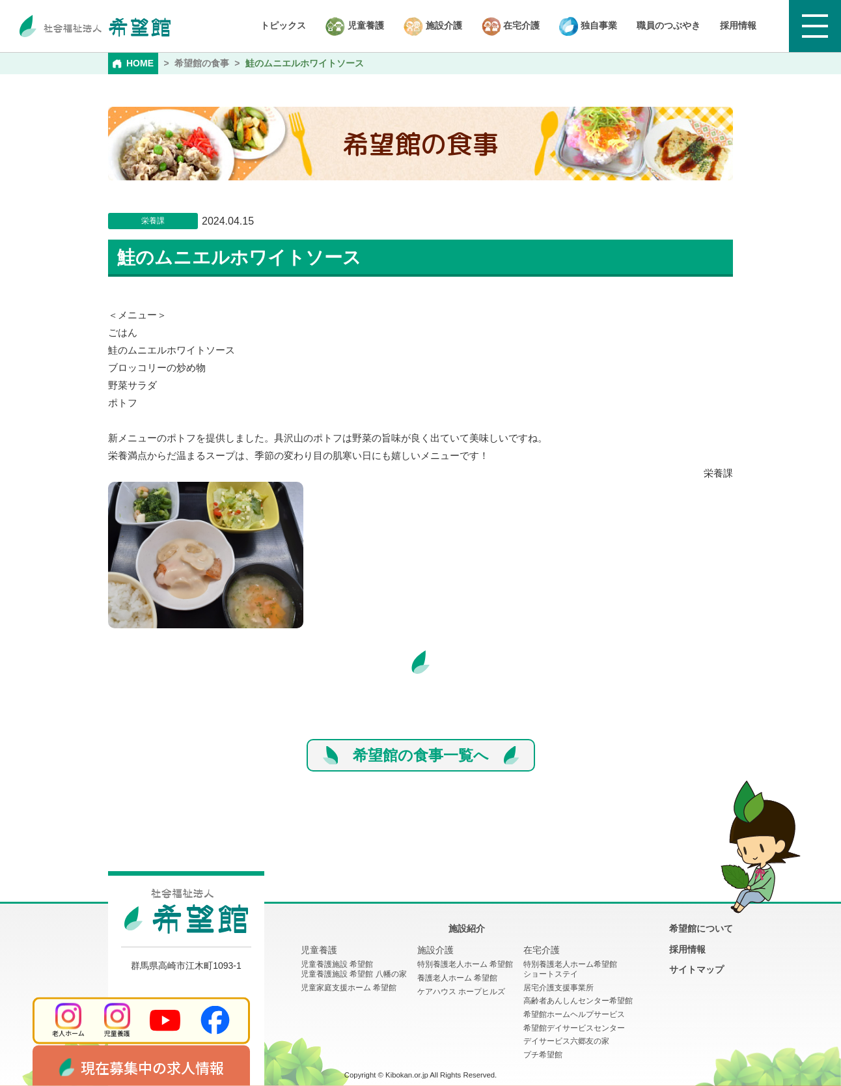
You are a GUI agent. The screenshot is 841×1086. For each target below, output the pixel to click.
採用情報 (738, 25)
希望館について (701, 928)
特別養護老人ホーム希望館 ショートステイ (570, 969)
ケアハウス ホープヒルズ (461, 991)
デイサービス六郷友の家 (566, 1041)
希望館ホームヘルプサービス (574, 1014)
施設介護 (433, 26)
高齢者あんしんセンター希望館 (578, 1000)
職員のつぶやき (668, 25)
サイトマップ (696, 969)
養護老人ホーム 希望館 (457, 977)
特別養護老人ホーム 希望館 (465, 964)
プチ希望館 (542, 1054)
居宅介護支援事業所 (558, 987)
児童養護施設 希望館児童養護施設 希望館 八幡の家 (354, 969)
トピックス (283, 25)
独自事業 (588, 26)
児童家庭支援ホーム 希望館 (348, 987)
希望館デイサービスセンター (574, 1028)
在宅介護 (511, 26)
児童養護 (354, 26)
